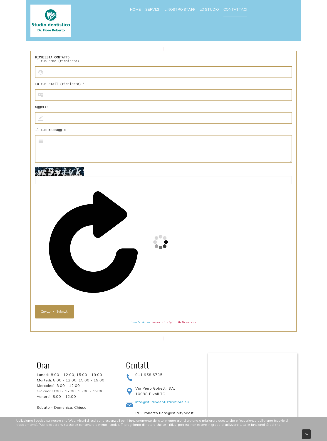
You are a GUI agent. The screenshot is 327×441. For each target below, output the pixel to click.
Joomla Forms (140, 322)
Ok (306, 434)
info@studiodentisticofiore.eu (162, 402)
